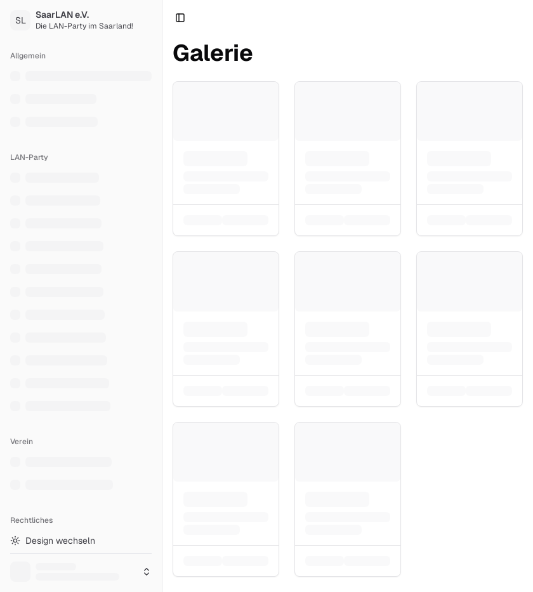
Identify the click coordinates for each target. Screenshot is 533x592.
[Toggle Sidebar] (162, 296)
